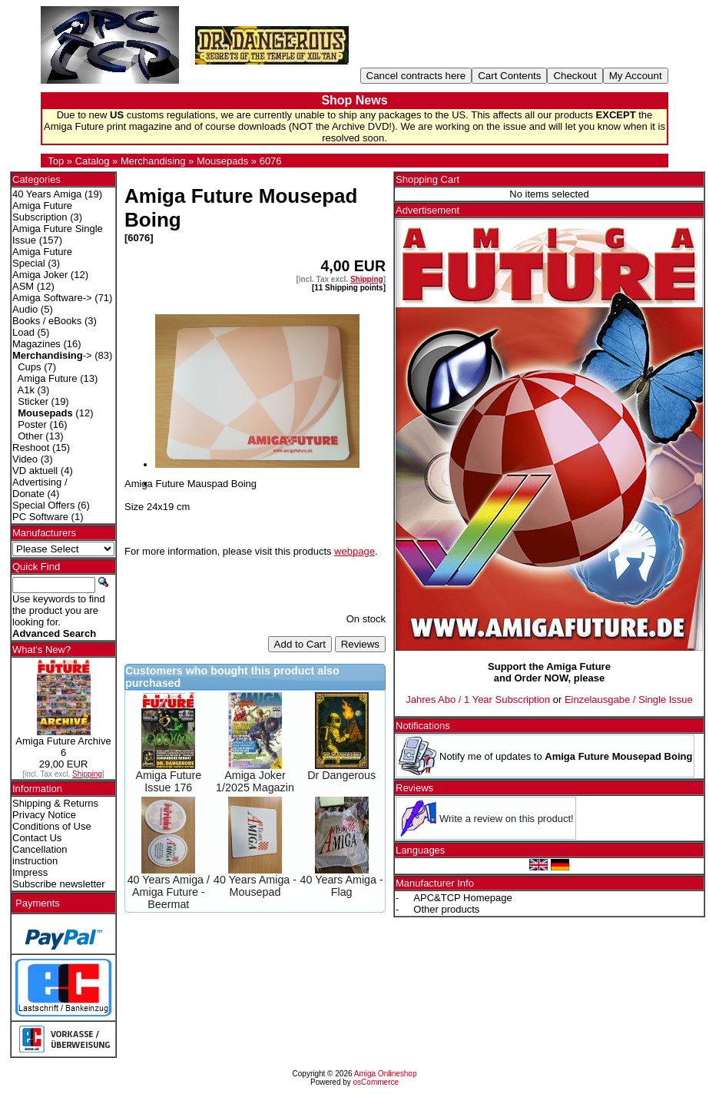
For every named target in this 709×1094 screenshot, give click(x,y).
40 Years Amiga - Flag (341, 886)
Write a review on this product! (506, 818)
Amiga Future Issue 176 (168, 781)
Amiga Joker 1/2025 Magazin (255, 781)
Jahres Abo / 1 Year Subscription (478, 699)
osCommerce (376, 1082)
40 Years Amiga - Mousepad (255, 886)
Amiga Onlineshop (385, 1073)
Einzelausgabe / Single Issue (629, 699)
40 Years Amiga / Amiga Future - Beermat (169, 892)
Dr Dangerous (341, 775)
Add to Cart (300, 644)
